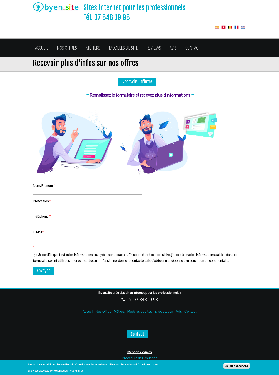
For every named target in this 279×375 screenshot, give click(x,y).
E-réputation (164, 311)
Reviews (154, 47)
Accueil (41, 47)
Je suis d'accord (236, 366)
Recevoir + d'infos (137, 82)
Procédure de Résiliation (139, 358)
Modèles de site (123, 47)
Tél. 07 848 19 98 (106, 17)
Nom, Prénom (44, 185)
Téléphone (42, 216)
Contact (192, 47)
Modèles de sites (139, 311)
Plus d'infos (76, 370)
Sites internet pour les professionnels (134, 7)
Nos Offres (67, 47)
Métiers (93, 47)
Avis (173, 47)
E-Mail (38, 232)
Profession (42, 201)
